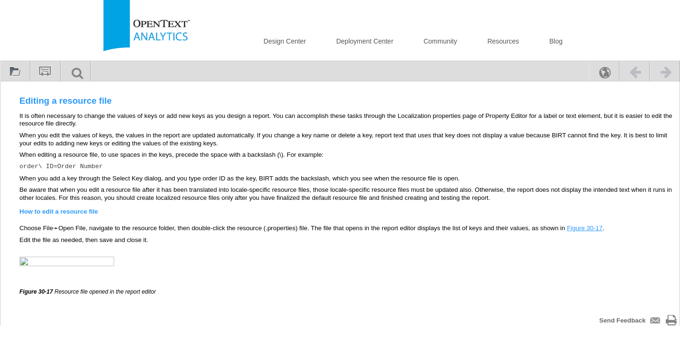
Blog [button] (556, 41)
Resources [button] (503, 41)
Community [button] (440, 41)
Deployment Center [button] (365, 41)
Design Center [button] (285, 41)
